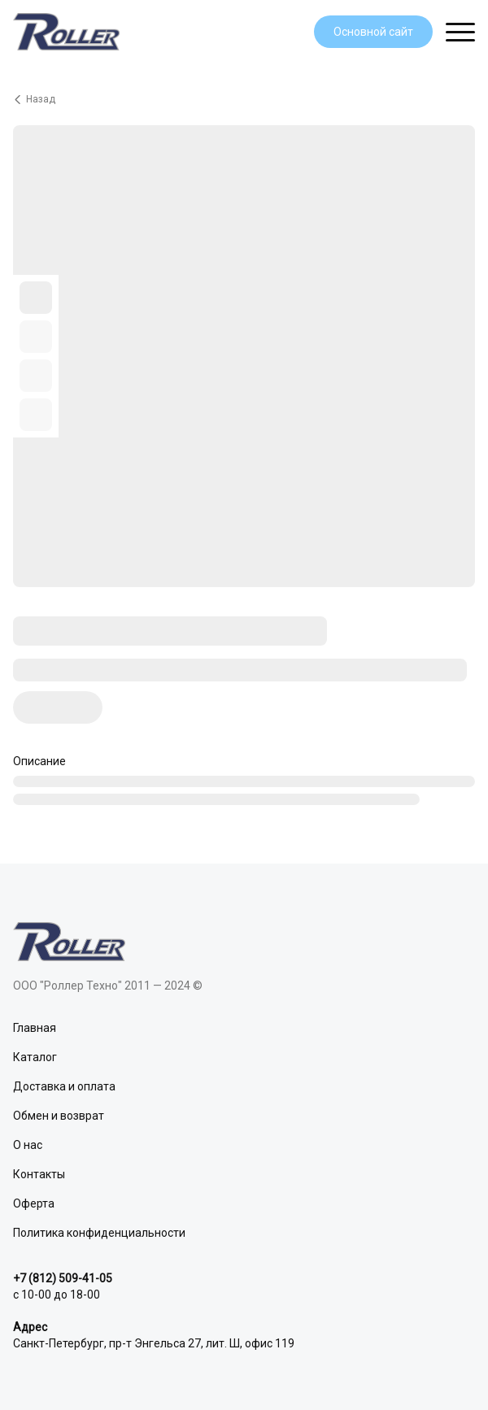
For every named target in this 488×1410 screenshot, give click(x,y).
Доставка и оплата (64, 1086)
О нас (27, 1144)
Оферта (33, 1203)
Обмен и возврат (58, 1115)
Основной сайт (373, 31)
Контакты (39, 1174)
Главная (34, 1027)
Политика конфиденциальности (99, 1232)
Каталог (35, 1057)
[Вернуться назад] (244, 99)
